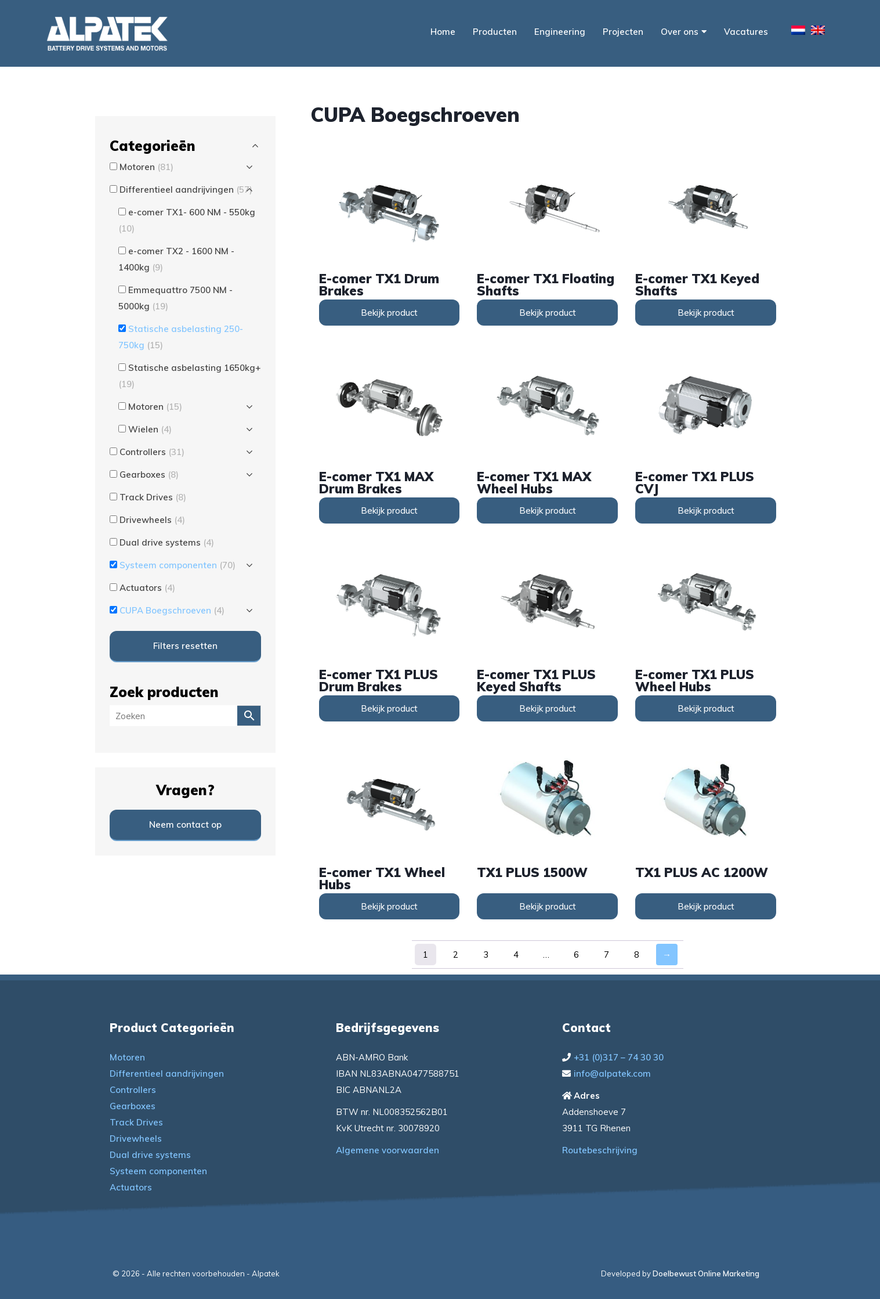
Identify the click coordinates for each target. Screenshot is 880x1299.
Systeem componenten (158, 1171)
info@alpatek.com (612, 1073)
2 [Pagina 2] (455, 954)
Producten (495, 31)
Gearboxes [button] (149, 474)
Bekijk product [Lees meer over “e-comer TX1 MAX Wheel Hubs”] (547, 510)
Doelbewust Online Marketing (706, 1273)
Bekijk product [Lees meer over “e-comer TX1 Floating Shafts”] (547, 312)
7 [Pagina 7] (606, 954)
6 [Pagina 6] (576, 954)
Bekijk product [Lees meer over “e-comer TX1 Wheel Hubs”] (389, 906)
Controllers (133, 1089)
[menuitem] (798, 32)
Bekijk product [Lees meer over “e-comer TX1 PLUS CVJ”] (706, 510)
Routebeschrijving (600, 1150)
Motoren (127, 1057)
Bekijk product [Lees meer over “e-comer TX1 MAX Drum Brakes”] (389, 510)
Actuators (131, 1187)
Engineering (559, 31)
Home (442, 31)
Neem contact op (185, 824)
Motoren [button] (146, 166)
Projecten (623, 31)
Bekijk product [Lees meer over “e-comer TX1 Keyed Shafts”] (706, 312)
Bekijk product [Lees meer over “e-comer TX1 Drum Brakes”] (389, 312)
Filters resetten (185, 645)
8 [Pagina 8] (636, 954)
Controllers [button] (151, 451)
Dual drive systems (150, 1154)
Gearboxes (132, 1106)
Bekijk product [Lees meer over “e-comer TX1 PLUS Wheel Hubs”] (706, 708)
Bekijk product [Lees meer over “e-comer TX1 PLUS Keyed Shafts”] (547, 708)
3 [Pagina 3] (485, 954)
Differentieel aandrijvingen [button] (185, 189)
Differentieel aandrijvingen (167, 1073)
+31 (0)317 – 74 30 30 (619, 1057)
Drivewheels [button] (152, 519)
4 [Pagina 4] (516, 954)
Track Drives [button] (152, 497)
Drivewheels (136, 1138)
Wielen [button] (150, 429)
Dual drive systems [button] (166, 542)
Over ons (684, 31)
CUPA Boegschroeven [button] (171, 610)
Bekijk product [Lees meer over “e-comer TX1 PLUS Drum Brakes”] (389, 708)
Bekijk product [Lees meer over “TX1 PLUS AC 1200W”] (706, 906)
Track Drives (136, 1122)
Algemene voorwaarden (387, 1150)
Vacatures (746, 31)
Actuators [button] (147, 587)
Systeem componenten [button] (177, 565)
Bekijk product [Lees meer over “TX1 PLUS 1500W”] (547, 906)
